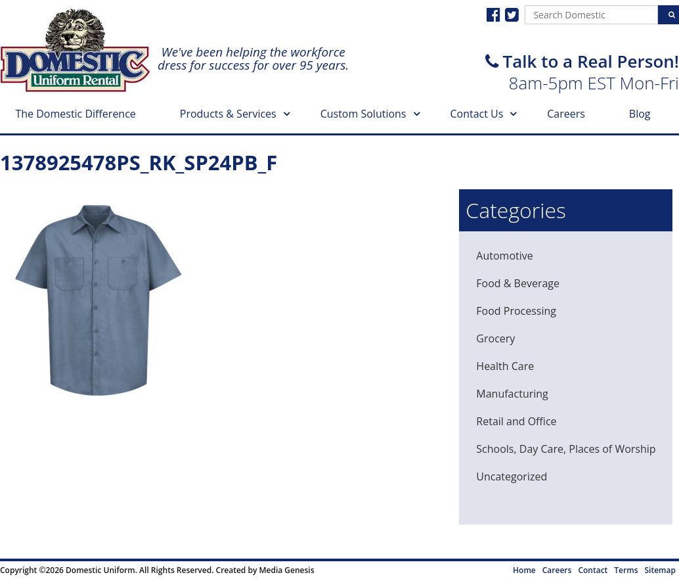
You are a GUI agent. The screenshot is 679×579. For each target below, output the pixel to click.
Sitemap (660, 570)
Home (524, 570)
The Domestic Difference (75, 113)
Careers (566, 113)
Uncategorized (511, 476)
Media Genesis (286, 570)
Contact (592, 570)
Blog (640, 113)
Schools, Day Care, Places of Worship (565, 449)
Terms (626, 570)
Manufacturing (512, 393)
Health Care (505, 366)
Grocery (495, 338)
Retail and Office (516, 421)
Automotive (504, 255)
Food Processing (516, 311)
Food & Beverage (517, 283)
